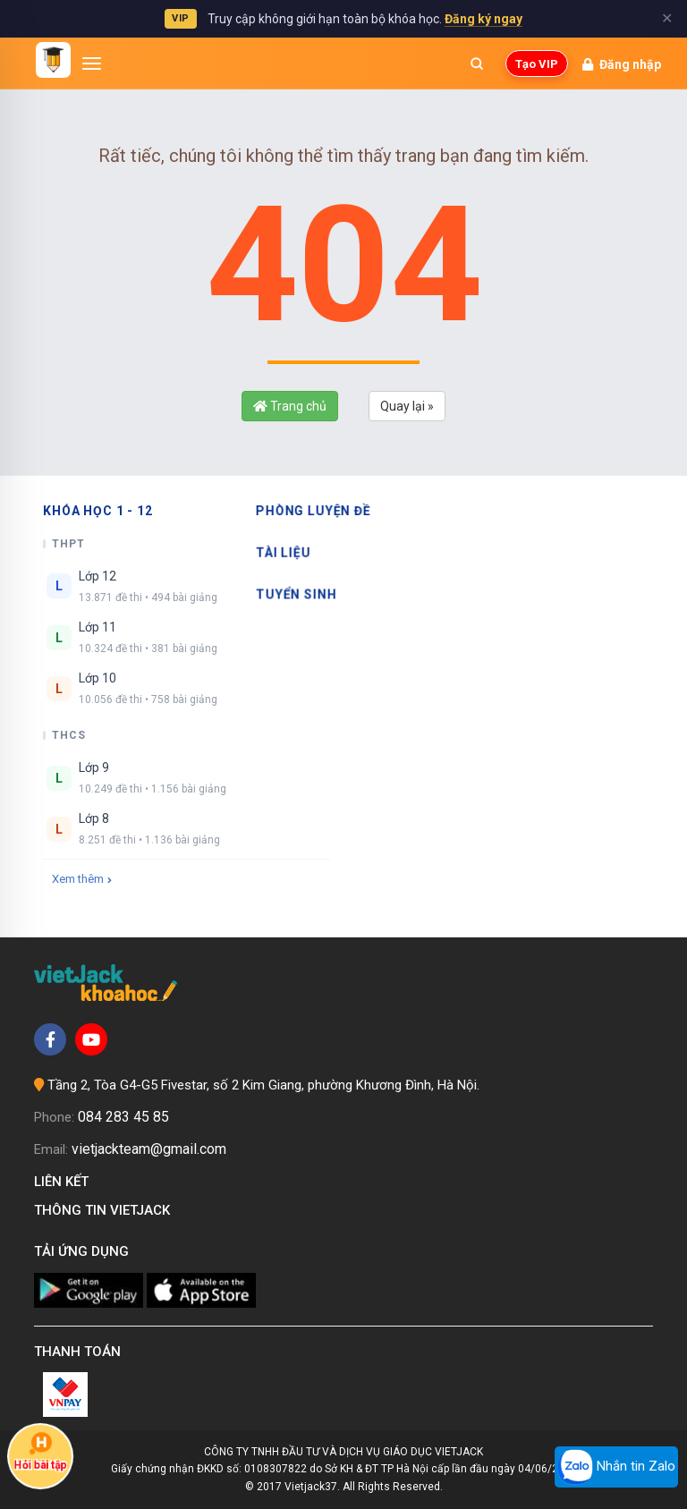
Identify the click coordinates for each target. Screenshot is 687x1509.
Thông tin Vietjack (105, 1210)
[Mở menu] (92, 63)
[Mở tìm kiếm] (476, 63)
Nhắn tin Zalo (616, 1467)
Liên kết (65, 1182)
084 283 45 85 (123, 1116)
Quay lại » (407, 406)
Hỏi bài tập (41, 1451)
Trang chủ (290, 406)
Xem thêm (82, 879)
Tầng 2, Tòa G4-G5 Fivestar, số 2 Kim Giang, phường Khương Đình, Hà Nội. (263, 1085)
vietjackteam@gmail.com (149, 1148)
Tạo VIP (536, 64)
